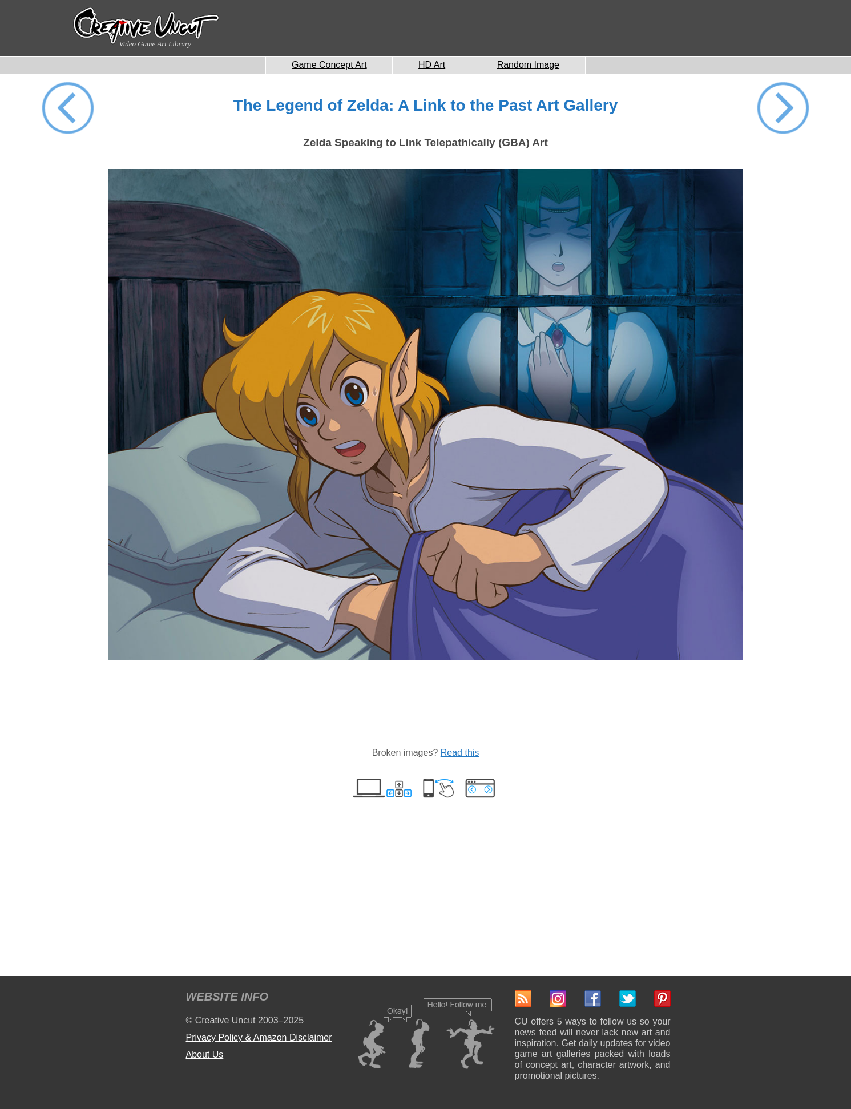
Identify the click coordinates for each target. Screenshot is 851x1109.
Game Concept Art (329, 65)
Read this (460, 752)
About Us (205, 1054)
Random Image (528, 65)
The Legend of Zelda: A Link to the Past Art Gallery (425, 105)
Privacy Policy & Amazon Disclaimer (259, 1037)
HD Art (431, 65)
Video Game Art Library (155, 43)
